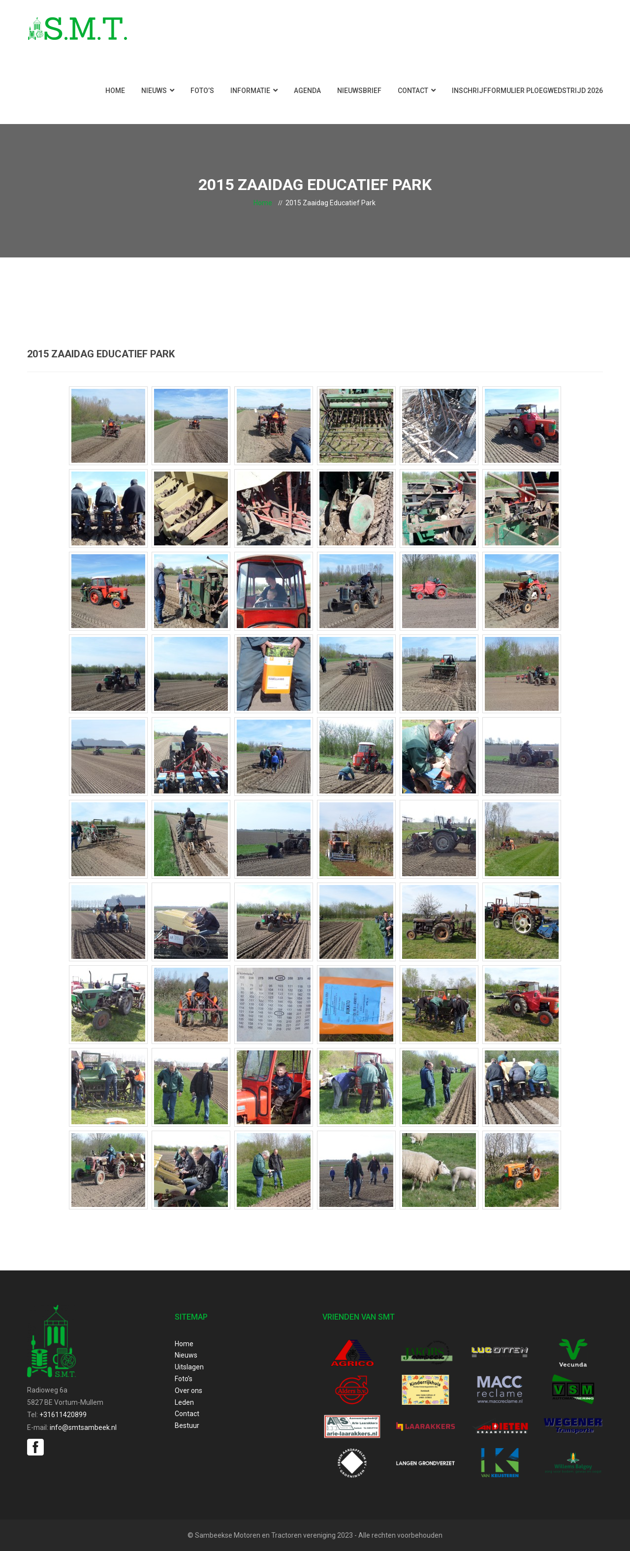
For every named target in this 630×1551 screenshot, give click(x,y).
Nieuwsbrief (359, 91)
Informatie (250, 91)
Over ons (188, 1390)
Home (115, 91)
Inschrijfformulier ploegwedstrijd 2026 (527, 91)
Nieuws (154, 91)
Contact (413, 91)
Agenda (307, 91)
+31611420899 (63, 1415)
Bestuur (187, 1425)
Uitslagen (189, 1367)
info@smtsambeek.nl (83, 1427)
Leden (184, 1402)
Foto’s (202, 91)
